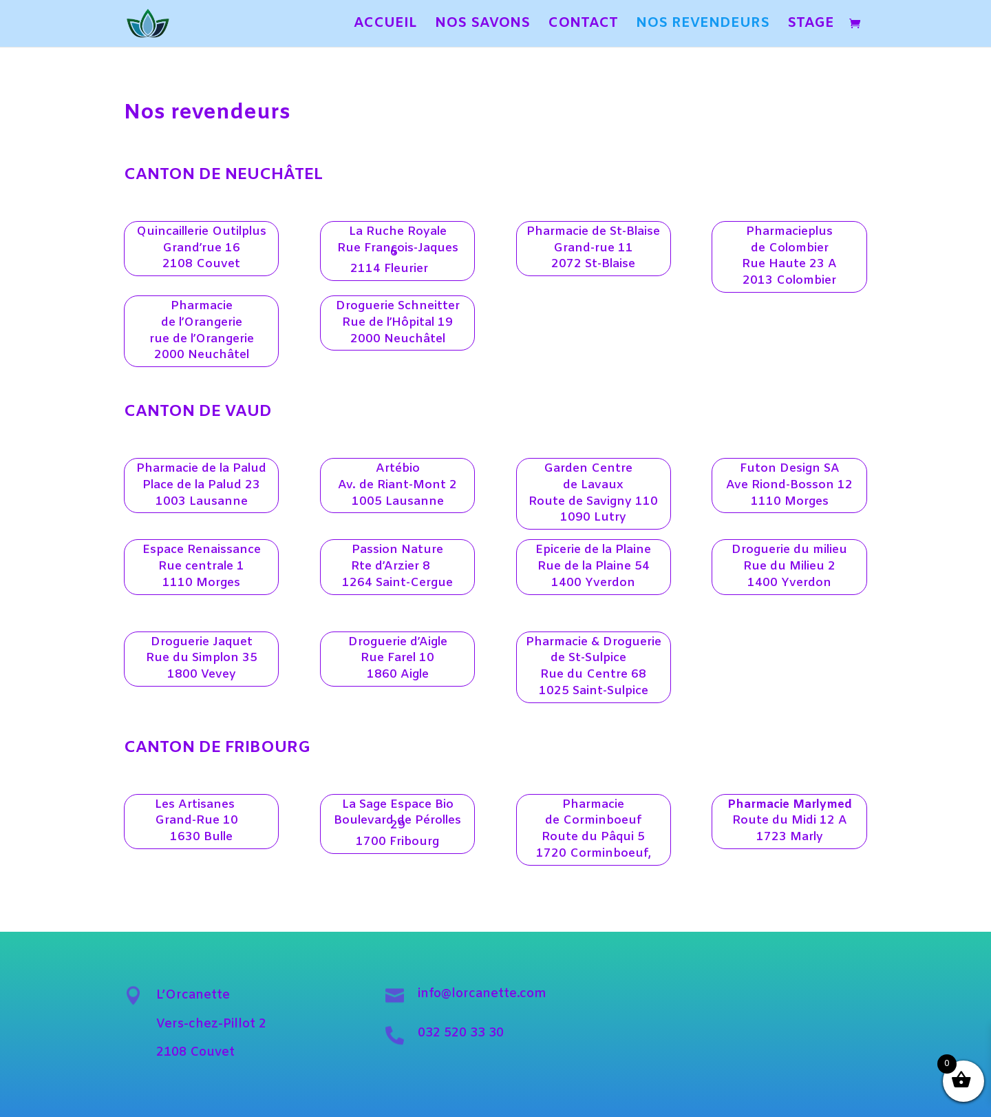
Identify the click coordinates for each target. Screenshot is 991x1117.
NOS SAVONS (482, 25)
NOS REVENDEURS (702, 25)
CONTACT (583, 25)
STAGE (810, 25)
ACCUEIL (385, 25)
